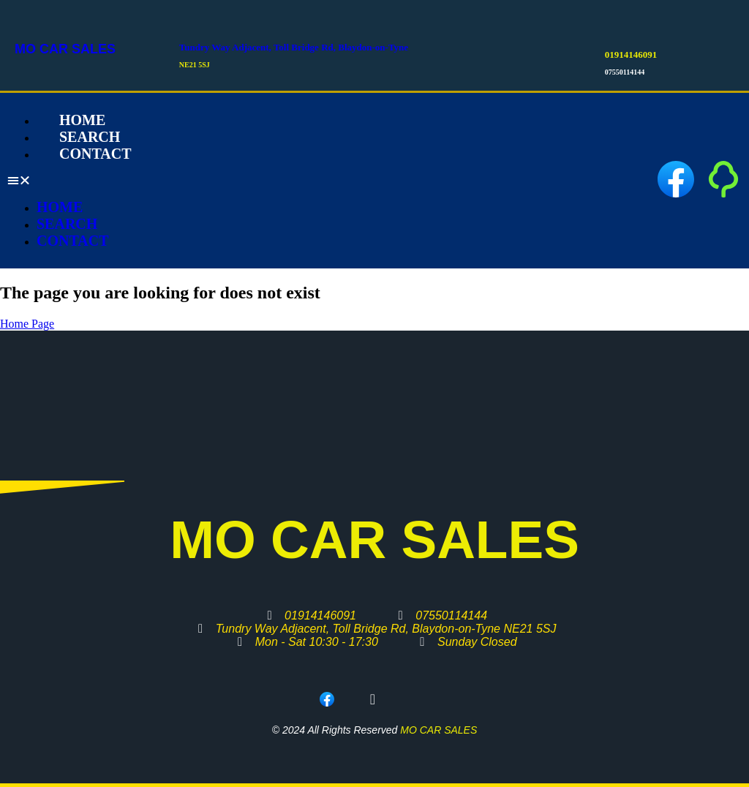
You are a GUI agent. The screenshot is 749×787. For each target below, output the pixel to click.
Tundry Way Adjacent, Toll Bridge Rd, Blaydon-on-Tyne (293, 47)
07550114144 (624, 72)
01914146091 (631, 54)
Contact (95, 154)
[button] (268, 180)
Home (60, 207)
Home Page (27, 323)
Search (67, 224)
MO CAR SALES (65, 49)
